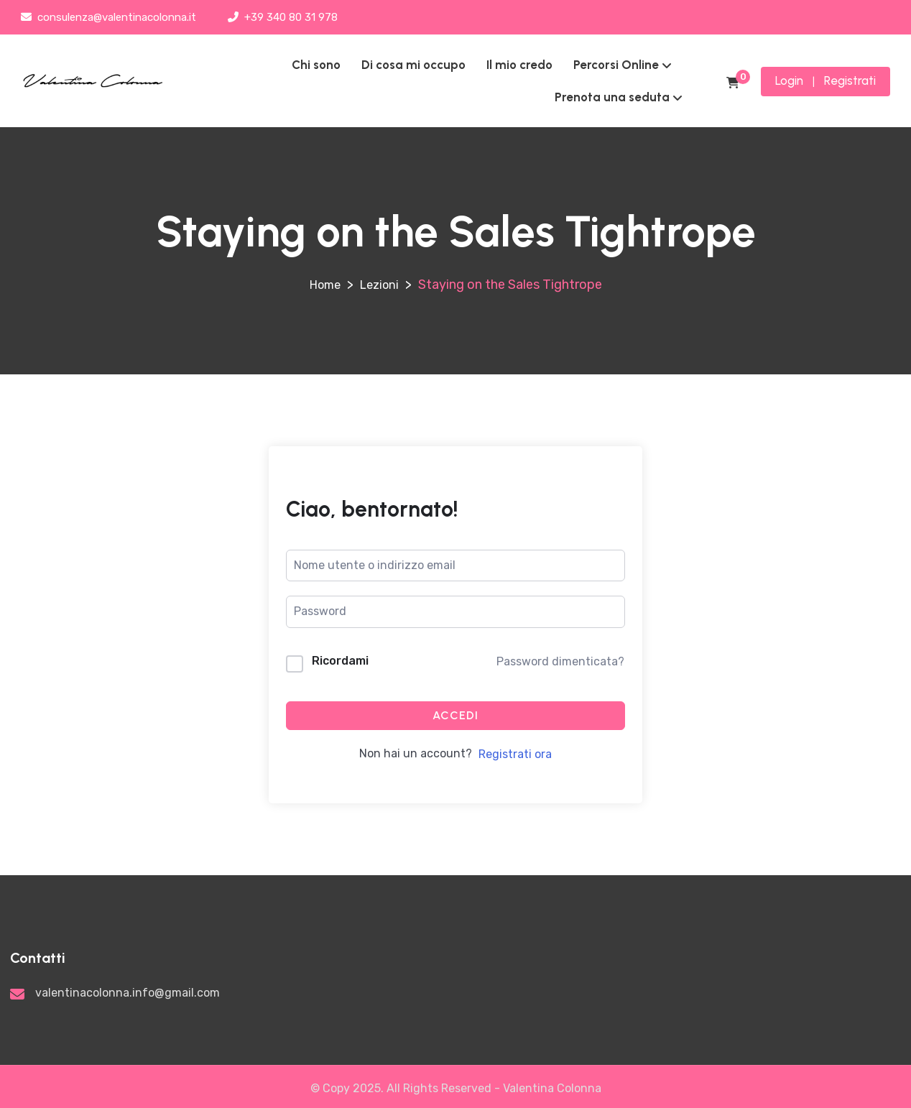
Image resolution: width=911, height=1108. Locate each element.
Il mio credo (519, 64)
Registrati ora (515, 754)
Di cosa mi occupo (413, 64)
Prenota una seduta (612, 97)
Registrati (850, 80)
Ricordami (340, 661)
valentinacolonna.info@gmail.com (127, 992)
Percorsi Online (616, 64)
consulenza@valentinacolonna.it (108, 17)
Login (789, 80)
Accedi (455, 715)
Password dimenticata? (560, 661)
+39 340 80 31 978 (283, 17)
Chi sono (316, 64)
